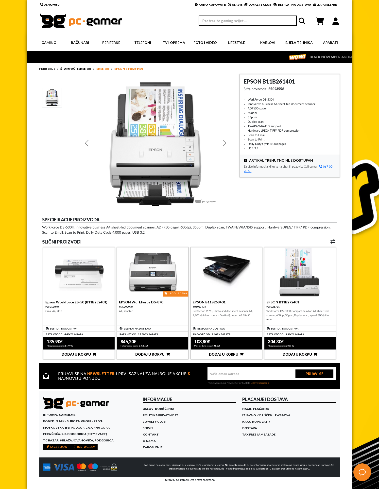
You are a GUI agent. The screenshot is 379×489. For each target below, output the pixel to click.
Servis (148, 428)
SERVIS (235, 4)
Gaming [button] (48, 42)
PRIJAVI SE (314, 374)
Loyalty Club (154, 421)
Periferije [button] (111, 42)
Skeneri (102, 68)
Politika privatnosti (161, 415)
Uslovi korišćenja (158, 409)
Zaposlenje (152, 447)
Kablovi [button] (267, 42)
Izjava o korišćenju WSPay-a (266, 415)
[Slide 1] (52, 97)
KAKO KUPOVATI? (210, 4)
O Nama (149, 441)
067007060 (49, 4)
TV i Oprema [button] (174, 42)
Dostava (249, 428)
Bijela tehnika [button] (299, 42)
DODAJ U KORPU (79, 354)
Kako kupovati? (256, 421)
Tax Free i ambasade (259, 434)
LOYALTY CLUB (257, 4)
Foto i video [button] (205, 42)
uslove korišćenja (260, 383)
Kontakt (151, 434)
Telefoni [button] (142, 42)
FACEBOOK (57, 447)
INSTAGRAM (84, 447)
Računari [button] (80, 42)
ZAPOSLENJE (325, 4)
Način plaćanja (255, 409)
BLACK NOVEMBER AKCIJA (338, 57)
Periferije (47, 68)
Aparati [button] (330, 42)
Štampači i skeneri (75, 68)
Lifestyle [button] (236, 42)
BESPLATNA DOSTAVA (292, 4)
